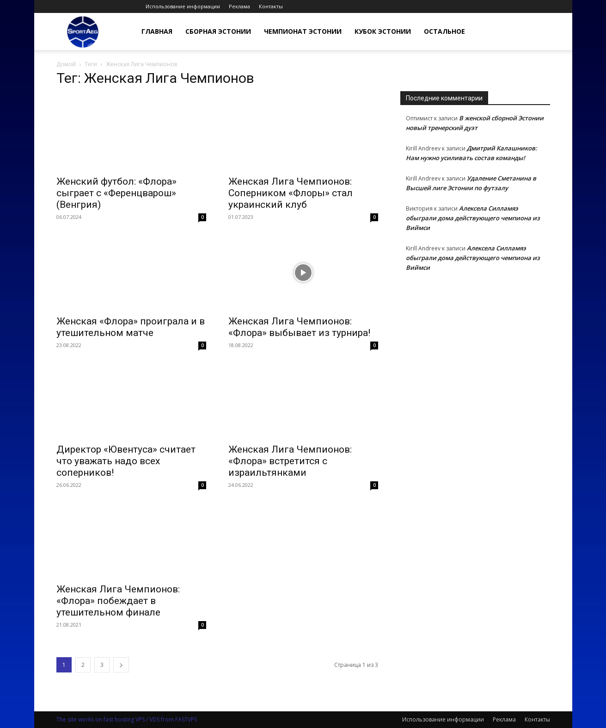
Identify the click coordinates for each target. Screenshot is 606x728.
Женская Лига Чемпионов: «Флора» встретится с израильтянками (290, 461)
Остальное (444, 31)
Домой (66, 64)
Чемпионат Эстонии (303, 31)
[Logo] (83, 31)
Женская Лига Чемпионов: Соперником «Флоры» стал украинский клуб (290, 193)
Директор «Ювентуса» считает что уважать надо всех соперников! (126, 461)
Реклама (239, 6)
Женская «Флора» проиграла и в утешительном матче (130, 327)
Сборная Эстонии (218, 31)
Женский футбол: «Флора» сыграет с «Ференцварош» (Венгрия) (116, 193)
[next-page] (121, 664)
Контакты (271, 6)
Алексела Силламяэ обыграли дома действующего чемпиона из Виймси (473, 218)
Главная (156, 31)
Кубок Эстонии (383, 31)
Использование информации (183, 6)
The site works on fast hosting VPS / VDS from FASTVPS (126, 719)
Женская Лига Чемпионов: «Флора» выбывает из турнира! (299, 327)
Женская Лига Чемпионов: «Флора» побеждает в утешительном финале (118, 601)
